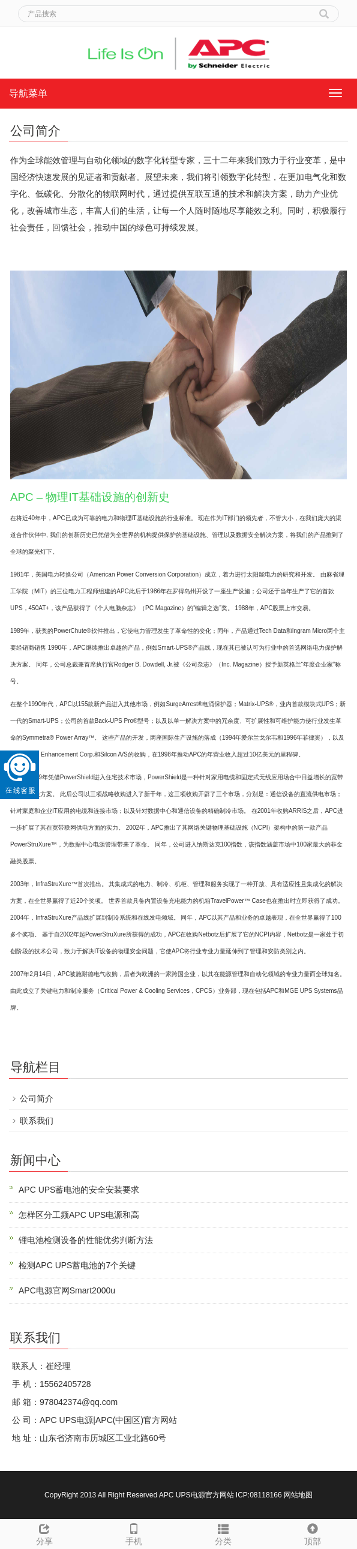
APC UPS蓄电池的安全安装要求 (79, 1189)
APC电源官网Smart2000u (67, 1290)
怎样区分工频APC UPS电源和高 (79, 1215)
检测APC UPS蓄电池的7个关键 (77, 1265)
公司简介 (36, 1098)
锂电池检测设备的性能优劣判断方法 (86, 1240)
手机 (134, 1533)
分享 (44, 1533)
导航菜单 (28, 93)
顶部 (312, 1533)
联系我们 (36, 1120)
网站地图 (298, 1495)
